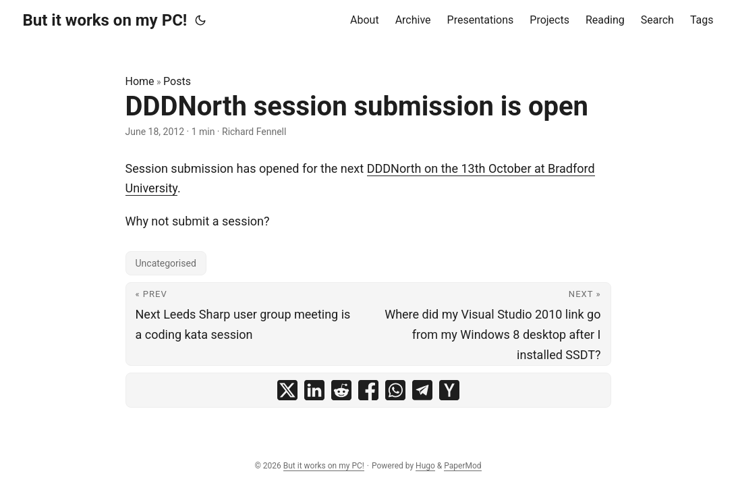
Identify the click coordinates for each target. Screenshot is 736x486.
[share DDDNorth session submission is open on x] (287, 390)
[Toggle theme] (200, 20)
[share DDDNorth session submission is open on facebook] (368, 390)
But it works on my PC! (105, 20)
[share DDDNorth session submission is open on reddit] (341, 390)
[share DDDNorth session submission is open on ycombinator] (449, 390)
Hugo (425, 465)
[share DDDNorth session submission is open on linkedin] (314, 390)
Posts (177, 81)
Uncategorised (166, 263)
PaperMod (462, 465)
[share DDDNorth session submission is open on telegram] (422, 390)
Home (139, 81)
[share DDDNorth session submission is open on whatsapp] (395, 390)
